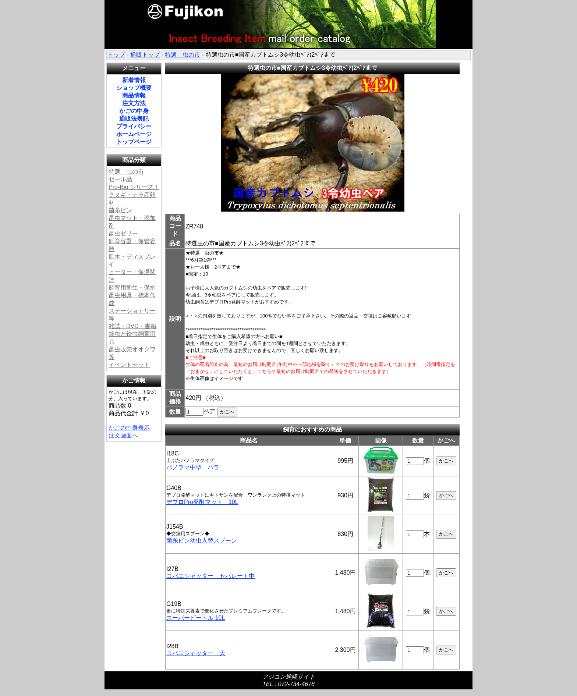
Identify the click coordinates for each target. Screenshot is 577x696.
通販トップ (145, 55)
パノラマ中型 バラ (192, 467)
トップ (116, 55)
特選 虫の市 (182, 55)
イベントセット (129, 365)
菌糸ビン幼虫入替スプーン (201, 540)
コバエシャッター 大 (195, 653)
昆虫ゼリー (123, 233)
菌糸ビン (120, 210)
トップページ (134, 142)
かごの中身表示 (129, 428)
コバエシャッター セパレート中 (210, 576)
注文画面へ (123, 435)
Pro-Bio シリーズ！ (134, 187)
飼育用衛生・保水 (132, 287)
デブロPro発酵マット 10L (202, 502)
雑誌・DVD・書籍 (132, 326)
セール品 (120, 179)
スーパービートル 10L (195, 618)
